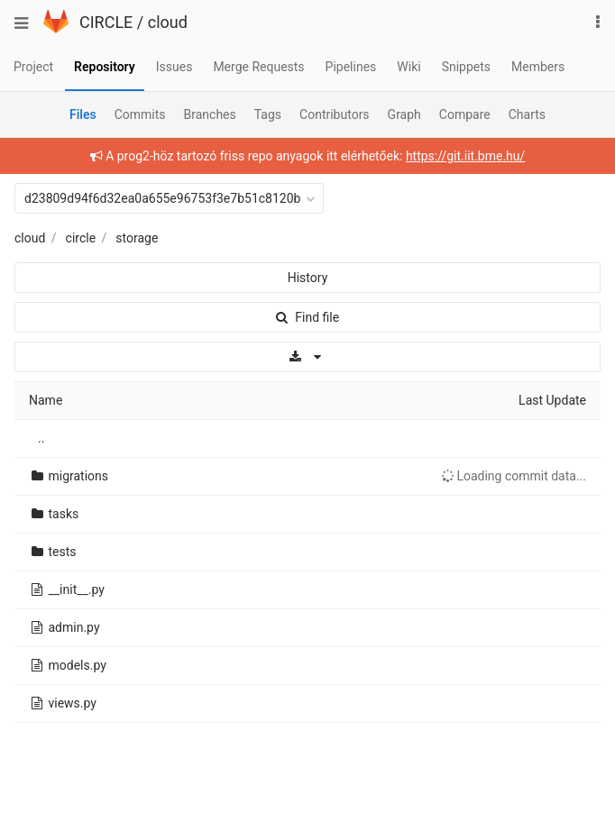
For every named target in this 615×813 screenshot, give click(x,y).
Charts (527, 114)
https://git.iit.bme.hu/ (465, 156)
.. (41, 438)
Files (82, 114)
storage (136, 238)
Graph (404, 114)
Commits (140, 114)
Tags (267, 114)
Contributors (334, 114)
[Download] (307, 357)
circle (81, 238)
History (308, 277)
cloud (168, 22)
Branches (210, 114)
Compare (465, 114)
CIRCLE (106, 22)
